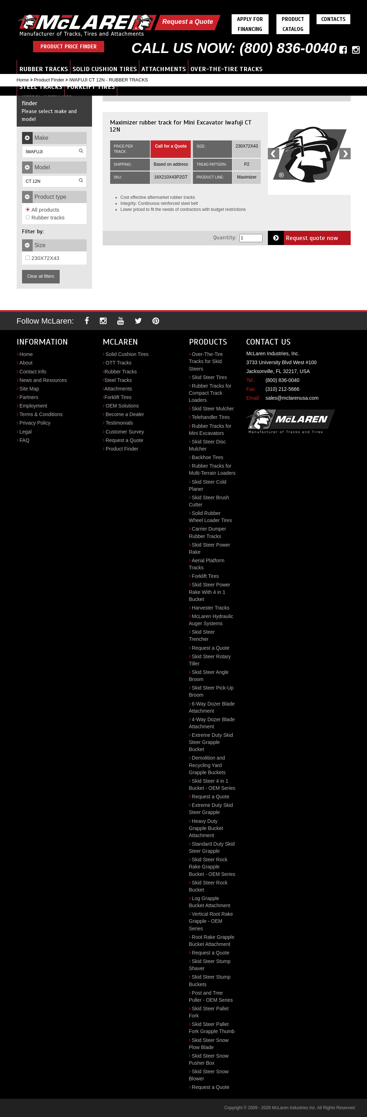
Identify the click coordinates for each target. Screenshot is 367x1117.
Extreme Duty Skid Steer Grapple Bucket (211, 742)
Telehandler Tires (211, 417)
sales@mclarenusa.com (292, 398)
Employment (33, 406)
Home (23, 80)
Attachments (163, 69)
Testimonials (119, 423)
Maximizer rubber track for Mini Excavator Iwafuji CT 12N (181, 125)
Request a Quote (187, 21)
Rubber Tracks (43, 69)
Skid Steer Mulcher (213, 408)
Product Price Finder (69, 46)
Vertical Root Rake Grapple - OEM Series (211, 921)
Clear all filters (40, 276)
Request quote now (303, 238)
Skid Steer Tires (209, 377)
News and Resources (43, 380)
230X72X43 (42, 258)
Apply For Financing (250, 24)
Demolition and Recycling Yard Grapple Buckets (207, 765)
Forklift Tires (91, 87)
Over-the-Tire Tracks (226, 69)
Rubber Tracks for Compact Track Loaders (210, 393)
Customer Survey (125, 432)
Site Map (29, 389)
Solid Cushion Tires (104, 69)
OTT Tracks (118, 363)
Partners (29, 397)
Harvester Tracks (211, 608)
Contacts (333, 19)
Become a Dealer (125, 414)
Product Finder (49, 80)
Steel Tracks (40, 87)
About (26, 363)
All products (42, 210)
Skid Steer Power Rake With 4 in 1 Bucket (210, 592)
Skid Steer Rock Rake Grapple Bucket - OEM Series (212, 867)
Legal (26, 432)
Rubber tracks (45, 217)
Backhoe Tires (207, 457)
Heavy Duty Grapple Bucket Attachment (206, 828)
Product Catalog (293, 24)
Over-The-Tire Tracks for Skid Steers (206, 361)
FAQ (24, 440)
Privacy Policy (35, 423)
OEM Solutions (122, 406)
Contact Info (33, 371)
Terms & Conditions (41, 414)
